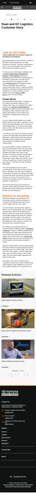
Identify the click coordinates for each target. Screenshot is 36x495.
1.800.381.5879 (9, 412)
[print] (24, 19)
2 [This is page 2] (14, 374)
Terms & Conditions (8, 484)
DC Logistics (15, 76)
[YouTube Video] (18, 40)
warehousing (11, 83)
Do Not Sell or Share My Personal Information (18, 486)
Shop (5, 2)
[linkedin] (11, 19)
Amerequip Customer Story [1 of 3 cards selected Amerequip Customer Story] (12, 300)
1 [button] (11, 374)
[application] (18, 293)
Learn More (5, 306)
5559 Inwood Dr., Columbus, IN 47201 (12, 406)
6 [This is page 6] (24, 374)
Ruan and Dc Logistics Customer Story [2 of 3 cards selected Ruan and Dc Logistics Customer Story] (16, 331)
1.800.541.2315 (9, 418)
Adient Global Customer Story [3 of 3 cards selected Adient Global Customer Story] (13, 361)
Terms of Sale (29, 484)
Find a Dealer (15, 2)
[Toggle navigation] (2, 7)
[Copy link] (31, 19)
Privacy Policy (20, 484)
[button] (8, 375)
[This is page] (28, 375)
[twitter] (18, 19)
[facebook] (5, 19)
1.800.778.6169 (9, 424)
